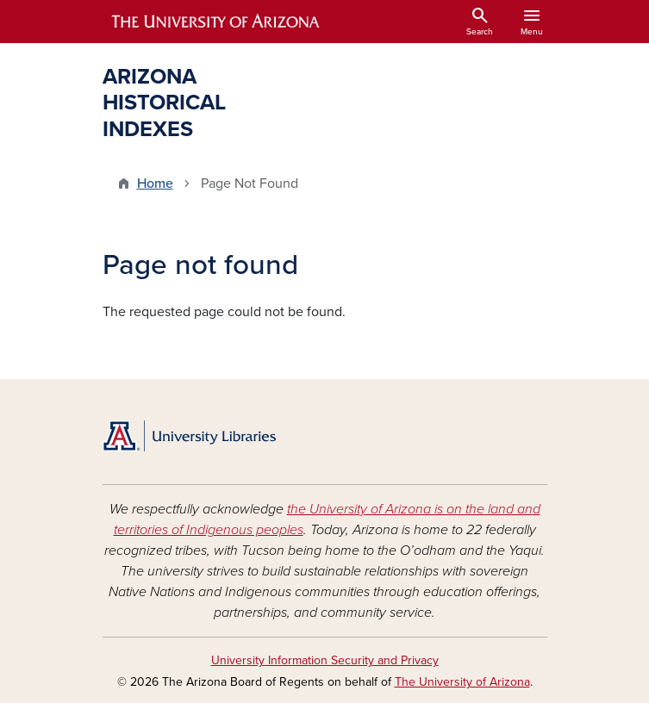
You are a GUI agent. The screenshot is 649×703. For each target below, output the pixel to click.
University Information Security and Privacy (325, 660)
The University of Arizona (462, 682)
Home (155, 183)
